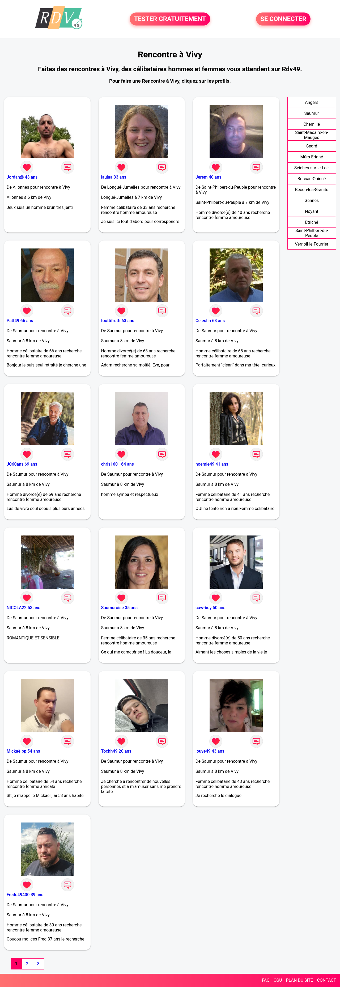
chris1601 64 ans (117, 464)
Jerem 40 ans (208, 177)
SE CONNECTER (283, 19)
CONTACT (326, 980)
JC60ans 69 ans (22, 464)
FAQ (266, 980)
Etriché (311, 222)
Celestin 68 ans (210, 320)
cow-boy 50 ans (210, 607)
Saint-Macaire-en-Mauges (311, 135)
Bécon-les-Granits (311, 189)
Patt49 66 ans (20, 320)
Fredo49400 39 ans (25, 894)
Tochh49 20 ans (116, 751)
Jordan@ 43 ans (22, 177)
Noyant (311, 211)
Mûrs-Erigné (311, 156)
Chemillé (311, 124)
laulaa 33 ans (113, 177)
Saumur (311, 113)
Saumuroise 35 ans (119, 607)
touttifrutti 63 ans (117, 320)
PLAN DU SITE (299, 980)
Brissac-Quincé (312, 178)
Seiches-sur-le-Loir (311, 167)
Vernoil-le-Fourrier (311, 244)
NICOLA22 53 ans (23, 607)
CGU (278, 980)
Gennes (311, 200)
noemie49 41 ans (212, 464)
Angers (311, 102)
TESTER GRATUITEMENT (170, 19)
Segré (311, 146)
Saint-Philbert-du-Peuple (311, 233)
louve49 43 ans (210, 751)
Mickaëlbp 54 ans (23, 751)
